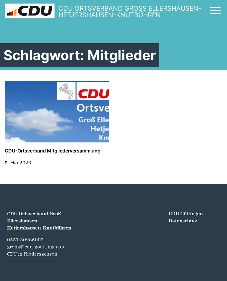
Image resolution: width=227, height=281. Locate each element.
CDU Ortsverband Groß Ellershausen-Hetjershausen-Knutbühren (39, 221)
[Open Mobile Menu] (215, 11)
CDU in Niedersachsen (32, 254)
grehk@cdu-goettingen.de (36, 247)
